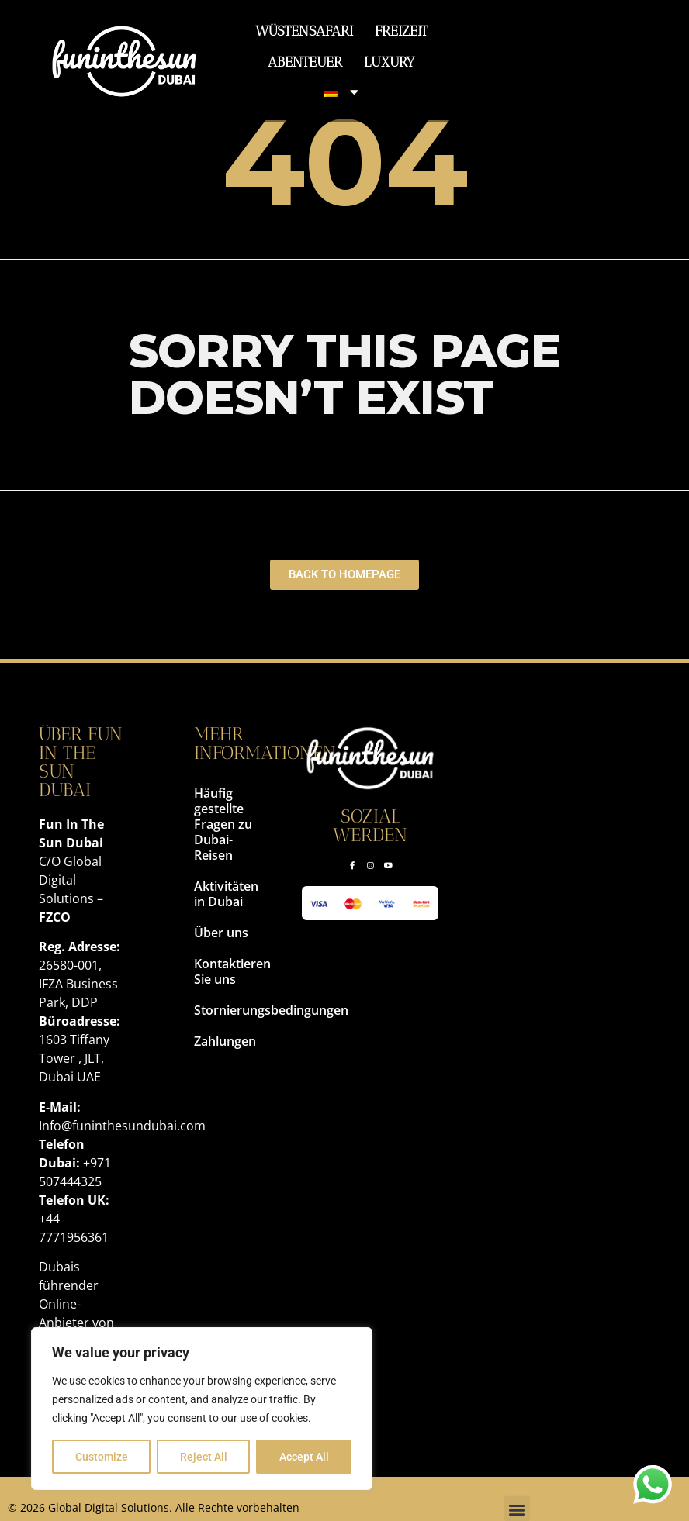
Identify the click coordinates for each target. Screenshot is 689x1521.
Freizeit (401, 30)
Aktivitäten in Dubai (225, 894)
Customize (101, 1456)
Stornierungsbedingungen (225, 1010)
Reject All (203, 1456)
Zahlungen (225, 1041)
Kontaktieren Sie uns (225, 971)
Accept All (304, 1456)
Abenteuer (305, 61)
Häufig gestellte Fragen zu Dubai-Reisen (223, 824)
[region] (201, 1408)
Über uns (221, 932)
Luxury (389, 61)
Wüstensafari (304, 30)
